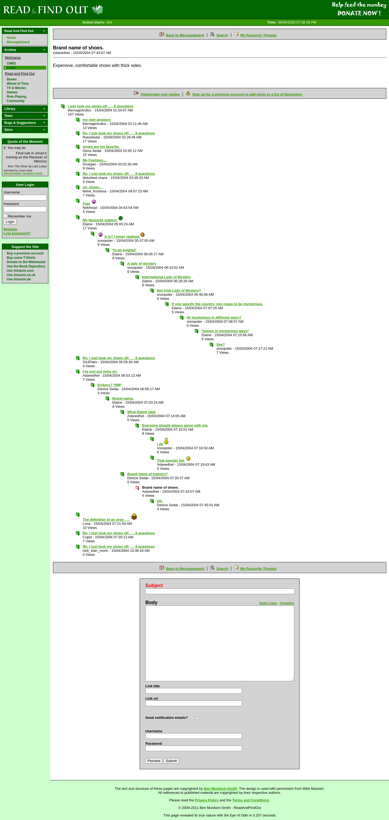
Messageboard (18, 42)
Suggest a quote (32, 173)
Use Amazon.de (19, 279)
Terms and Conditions (250, 800)
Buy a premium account (25, 253)
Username (12, 192)
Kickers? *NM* (110, 385)
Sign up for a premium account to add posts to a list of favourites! (247, 94)
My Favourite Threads (258, 35)
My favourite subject (103, 220)
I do (163, 444)
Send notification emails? (166, 718)
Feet (89, 204)
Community (16, 101)
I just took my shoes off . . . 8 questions (100, 106)
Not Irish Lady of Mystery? (179, 290)
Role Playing (16, 96)
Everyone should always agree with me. (175, 425)
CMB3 (11, 68)
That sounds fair (174, 460)
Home (11, 38)
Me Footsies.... (95, 160)
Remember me (19, 216)
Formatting (287, 603)
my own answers (97, 120)
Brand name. (123, 398)
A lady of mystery (141, 263)
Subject (154, 585)
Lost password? (17, 233)
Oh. (160, 501)
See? (220, 344)
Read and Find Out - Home (81, 9)
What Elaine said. (141, 412)
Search (222, 35)
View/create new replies (160, 94)
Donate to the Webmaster (26, 262)
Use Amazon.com (20, 271)
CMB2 (11, 63)
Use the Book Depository (26, 266)
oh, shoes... (92, 187)
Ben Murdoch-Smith (220, 789)
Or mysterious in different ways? (214, 317)
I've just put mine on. (100, 371)
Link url (151, 698)
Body (151, 602)
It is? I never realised (121, 236)
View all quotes (12, 173)
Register (11, 229)
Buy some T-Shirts (21, 258)
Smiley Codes (268, 603)
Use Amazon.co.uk (21, 275)
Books (12, 79)
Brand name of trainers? (147, 474)
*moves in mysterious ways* (225, 331)
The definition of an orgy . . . (110, 520)
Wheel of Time (18, 84)
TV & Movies (16, 88)
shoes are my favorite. (101, 147)
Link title (152, 686)
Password (11, 204)
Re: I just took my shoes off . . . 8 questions (119, 133)
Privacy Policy (207, 800)
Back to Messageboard (185, 35)
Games (12, 92)
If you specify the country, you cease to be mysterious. (217, 304)
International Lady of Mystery (166, 277)
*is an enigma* (124, 250)
